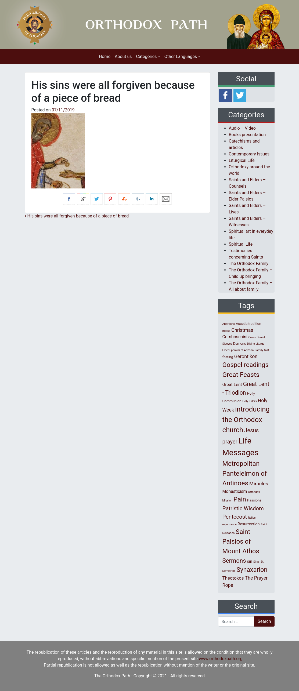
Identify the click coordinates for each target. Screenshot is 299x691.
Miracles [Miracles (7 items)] (258, 484)
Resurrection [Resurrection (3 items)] (249, 524)
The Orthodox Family (248, 263)
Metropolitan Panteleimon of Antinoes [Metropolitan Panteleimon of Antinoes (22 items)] (244, 473)
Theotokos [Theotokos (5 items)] (233, 578)
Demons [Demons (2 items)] (239, 343)
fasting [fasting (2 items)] (227, 357)
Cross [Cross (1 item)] (252, 337)
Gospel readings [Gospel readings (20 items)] (245, 365)
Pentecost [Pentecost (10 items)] (234, 517)
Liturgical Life (242, 160)
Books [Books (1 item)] (226, 331)
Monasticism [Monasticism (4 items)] (234, 491)
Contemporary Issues (249, 154)
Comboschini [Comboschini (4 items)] (234, 336)
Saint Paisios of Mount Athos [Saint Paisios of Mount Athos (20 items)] (240, 541)
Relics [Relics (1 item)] (251, 517)
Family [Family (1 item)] (259, 350)
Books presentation (247, 134)
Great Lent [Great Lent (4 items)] (232, 384)
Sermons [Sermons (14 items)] (234, 560)
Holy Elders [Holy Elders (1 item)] (249, 401)
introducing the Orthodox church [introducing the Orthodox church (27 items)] (246, 419)
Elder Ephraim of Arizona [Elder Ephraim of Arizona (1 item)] (238, 350)
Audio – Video (242, 128)
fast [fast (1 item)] (266, 350)
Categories (146, 56)
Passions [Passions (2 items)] (254, 500)
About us (123, 56)
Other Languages (180, 56)
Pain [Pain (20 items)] (239, 499)
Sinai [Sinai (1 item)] (256, 561)
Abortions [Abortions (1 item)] (228, 324)
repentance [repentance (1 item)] (229, 524)
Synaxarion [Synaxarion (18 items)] (251, 569)
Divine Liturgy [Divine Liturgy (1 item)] (255, 344)
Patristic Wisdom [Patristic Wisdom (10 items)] (243, 508)
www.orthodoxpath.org (221, 658)
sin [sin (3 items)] (249, 561)
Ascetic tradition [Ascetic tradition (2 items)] (248, 324)
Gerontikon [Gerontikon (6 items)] (246, 356)
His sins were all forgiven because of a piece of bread (77, 216)
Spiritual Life (241, 244)
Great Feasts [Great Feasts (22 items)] (241, 375)
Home (104, 56)
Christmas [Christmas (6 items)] (242, 330)
